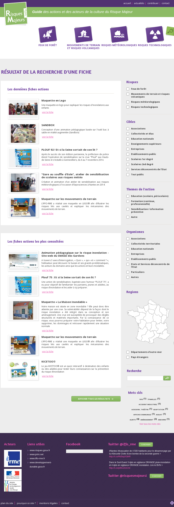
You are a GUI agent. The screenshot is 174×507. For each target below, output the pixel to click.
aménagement (146, 420)
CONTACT (65, 503)
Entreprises (137, 149)
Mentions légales (48, 503)
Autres (135, 277)
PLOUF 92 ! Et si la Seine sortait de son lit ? (69, 149)
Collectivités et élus (142, 133)
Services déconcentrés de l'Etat (149, 169)
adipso (172, 503)
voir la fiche (47, 112)
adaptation (158, 409)
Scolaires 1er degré (142, 159)
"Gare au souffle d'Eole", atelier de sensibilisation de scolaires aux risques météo (75, 175)
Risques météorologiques (145, 102)
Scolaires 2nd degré (142, 164)
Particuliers (137, 272)
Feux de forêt (138, 89)
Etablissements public (143, 154)
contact (165, 3)
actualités (139, 3)
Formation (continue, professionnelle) (143, 203)
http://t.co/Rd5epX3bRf (119, 456)
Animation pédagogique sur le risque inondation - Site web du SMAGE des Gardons (75, 254)
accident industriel (148, 404)
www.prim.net (36, 454)
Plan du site (7, 503)
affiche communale (142, 414)
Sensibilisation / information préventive (147, 210)
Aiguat (159, 414)
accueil (127, 3)
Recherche (169, 31)
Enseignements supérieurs (146, 144)
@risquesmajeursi (133, 475)
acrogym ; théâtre (140, 409)
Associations (138, 128)
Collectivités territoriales (145, 243)
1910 (141, 399)
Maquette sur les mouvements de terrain (68, 199)
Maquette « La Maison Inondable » (64, 302)
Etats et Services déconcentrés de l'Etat (150, 265)
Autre (134, 217)
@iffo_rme (128, 444)
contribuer (153, 3)
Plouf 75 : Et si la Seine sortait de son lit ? (68, 277)
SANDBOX (47, 125)
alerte (133, 420)
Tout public (137, 174)
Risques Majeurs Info (16, 13)
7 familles (151, 399)
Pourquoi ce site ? (26, 503)
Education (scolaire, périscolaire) (149, 196)
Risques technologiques (144, 107)
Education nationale (142, 138)
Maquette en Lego (53, 100)
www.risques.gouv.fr (40, 450)
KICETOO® (48, 361)
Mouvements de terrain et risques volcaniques (150, 95)
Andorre (162, 420)
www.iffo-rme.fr (37, 458)
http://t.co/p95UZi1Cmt (119, 468)
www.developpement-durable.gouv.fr (40, 464)
